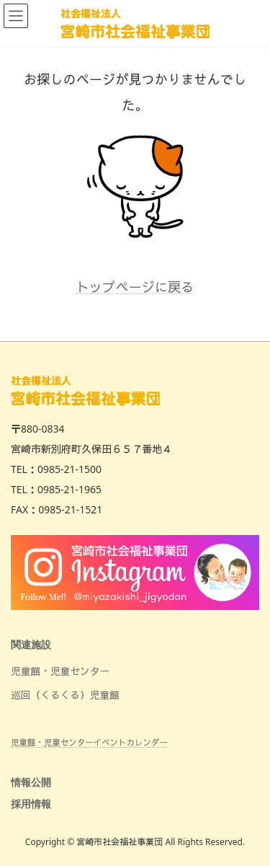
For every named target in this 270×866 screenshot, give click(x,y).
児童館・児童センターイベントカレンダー (89, 741)
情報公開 (31, 782)
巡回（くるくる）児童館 (65, 695)
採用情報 (31, 803)
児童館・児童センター (60, 671)
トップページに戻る (135, 287)
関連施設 (31, 644)
